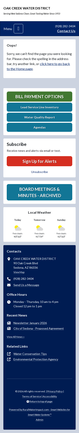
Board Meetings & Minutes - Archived (39, 192)
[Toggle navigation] (18, 28)
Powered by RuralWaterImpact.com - (39, 412)
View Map (18, 272)
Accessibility (50, 396)
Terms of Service (31, 396)
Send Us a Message (26, 285)
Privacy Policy (55, 391)
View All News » (15, 336)
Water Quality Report (39, 117)
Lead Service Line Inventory (40, 107)
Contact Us (66, 31)
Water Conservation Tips (30, 354)
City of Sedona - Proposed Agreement (38, 328)
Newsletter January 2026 (30, 323)
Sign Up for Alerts (39, 161)
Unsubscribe (39, 172)
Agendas (39, 127)
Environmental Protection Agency (35, 359)
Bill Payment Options (39, 96)
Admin (39, 419)
